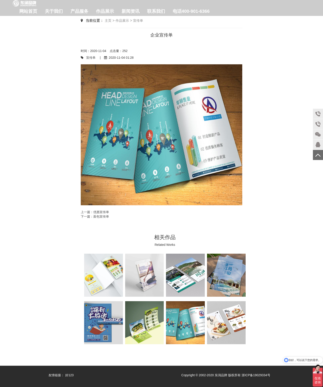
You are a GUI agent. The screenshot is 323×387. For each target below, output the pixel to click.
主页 (108, 20)
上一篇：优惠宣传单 (95, 212)
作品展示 (105, 11)
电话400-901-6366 (191, 11)
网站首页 (28, 11)
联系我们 (156, 11)
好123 (69, 375)
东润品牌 (221, 375)
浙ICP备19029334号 (256, 375)
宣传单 (138, 20)
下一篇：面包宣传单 (95, 216)
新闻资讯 (131, 11)
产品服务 (79, 11)
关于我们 (54, 11)
